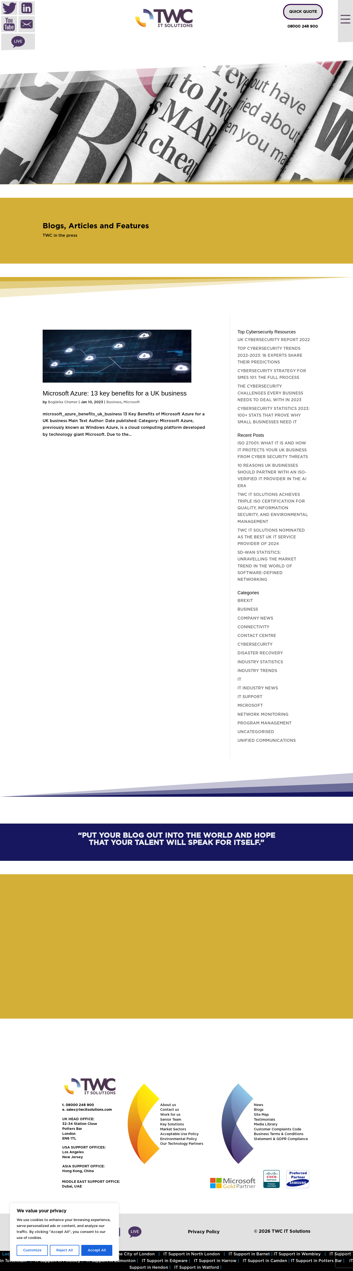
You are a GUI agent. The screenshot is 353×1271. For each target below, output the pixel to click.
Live (18, 42)
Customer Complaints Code (277, 1129)
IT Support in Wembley (297, 1254)
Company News (255, 618)
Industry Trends (257, 671)
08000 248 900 (302, 26)
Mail (26, 25)
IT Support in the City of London (121, 1254)
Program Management (264, 723)
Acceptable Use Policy (179, 1134)
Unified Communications (266, 741)
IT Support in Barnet (249, 1254)
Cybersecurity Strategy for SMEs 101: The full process (271, 374)
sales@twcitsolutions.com (89, 1110)
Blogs (259, 1110)
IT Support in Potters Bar (316, 1261)
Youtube (9, 25)
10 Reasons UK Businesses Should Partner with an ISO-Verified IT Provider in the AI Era (272, 476)
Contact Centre (256, 636)
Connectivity (253, 627)
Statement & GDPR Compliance (281, 1139)
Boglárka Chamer (63, 402)
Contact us (169, 1110)
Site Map (261, 1114)
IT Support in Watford (196, 1268)
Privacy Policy (204, 1232)
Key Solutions (172, 1124)
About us (168, 1105)
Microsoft (131, 402)
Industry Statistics (260, 662)
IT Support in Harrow (215, 1261)
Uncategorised (255, 732)
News (258, 1105)
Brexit (245, 601)
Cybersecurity (254, 644)
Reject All (64, 1250)
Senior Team (170, 1119)
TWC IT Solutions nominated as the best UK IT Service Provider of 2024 (271, 537)
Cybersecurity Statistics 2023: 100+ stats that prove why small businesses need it (273, 415)
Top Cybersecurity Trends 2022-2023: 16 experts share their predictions (269, 355)
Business (113, 402)
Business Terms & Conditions (278, 1134)
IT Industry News (257, 688)
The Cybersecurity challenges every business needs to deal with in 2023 (270, 393)
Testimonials (264, 1119)
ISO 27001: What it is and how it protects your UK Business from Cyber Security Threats (272, 450)
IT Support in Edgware (165, 1261)
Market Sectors (173, 1129)
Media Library (265, 1124)
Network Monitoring (263, 714)
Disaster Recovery (260, 653)
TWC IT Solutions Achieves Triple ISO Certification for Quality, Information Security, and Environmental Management (272, 508)
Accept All (97, 1250)
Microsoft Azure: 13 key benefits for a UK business (115, 393)
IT (239, 679)
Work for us (170, 1114)
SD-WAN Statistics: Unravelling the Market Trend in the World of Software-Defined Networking (266, 566)
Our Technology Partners (181, 1144)
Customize (32, 1250)
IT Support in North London (191, 1254)
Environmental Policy (178, 1139)
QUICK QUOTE (303, 12)
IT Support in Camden (265, 1261)
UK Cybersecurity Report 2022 (273, 340)
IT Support (249, 697)
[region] (176, 122)
